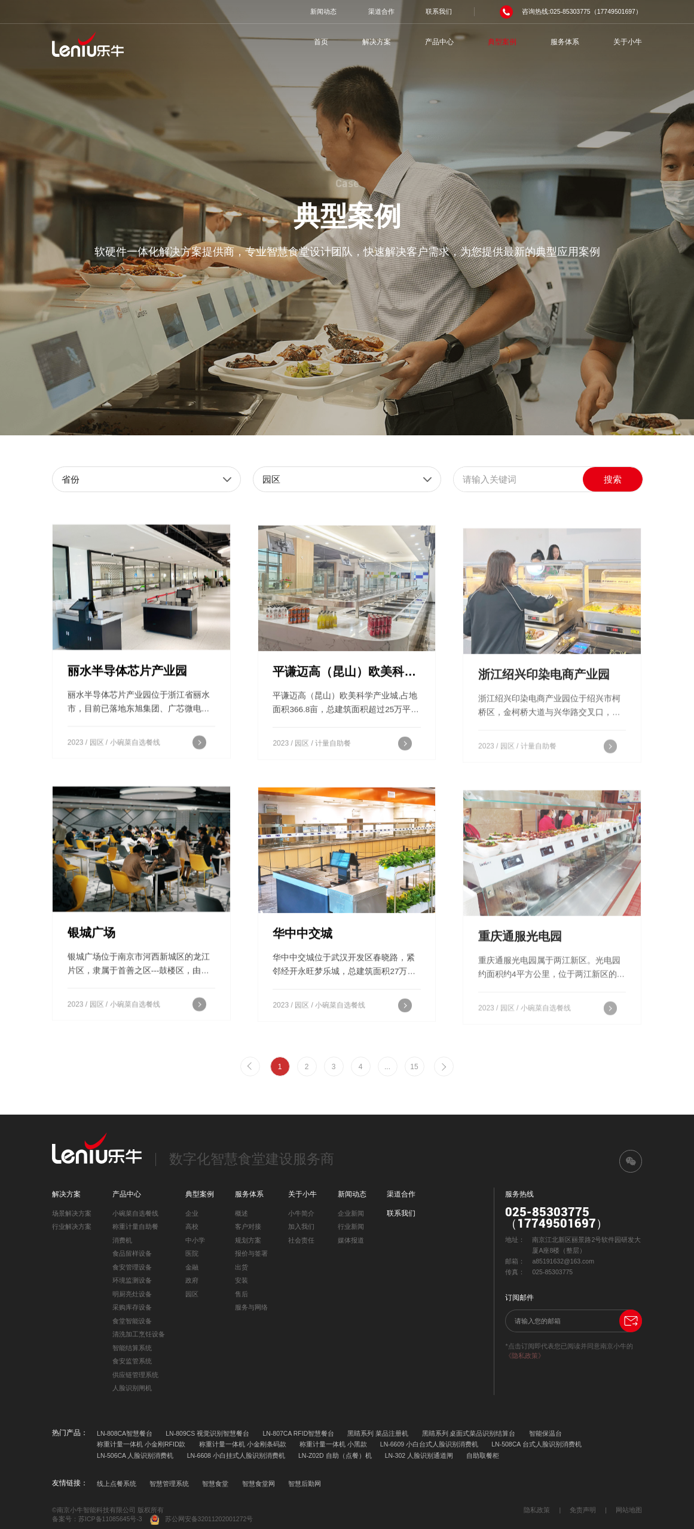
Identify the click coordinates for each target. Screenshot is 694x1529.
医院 (191, 1253)
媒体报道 (351, 1240)
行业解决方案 (71, 1226)
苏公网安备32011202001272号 (201, 1520)
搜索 (613, 479)
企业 (191, 1213)
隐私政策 (537, 1509)
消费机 (122, 1240)
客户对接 (248, 1226)
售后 (241, 1294)
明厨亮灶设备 (132, 1294)
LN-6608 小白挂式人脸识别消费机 (236, 1455)
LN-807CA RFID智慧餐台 (298, 1433)
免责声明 (583, 1509)
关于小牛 (627, 42)
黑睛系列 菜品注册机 (377, 1433)
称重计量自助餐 (135, 1226)
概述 (241, 1213)
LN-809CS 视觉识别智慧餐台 (207, 1433)
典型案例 (502, 42)
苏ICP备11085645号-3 (110, 1518)
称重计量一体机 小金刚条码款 (242, 1444)
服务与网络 (251, 1307)
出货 (241, 1267)
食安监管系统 (132, 1361)
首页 (321, 42)
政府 (191, 1280)
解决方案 (376, 42)
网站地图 (629, 1509)
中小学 (195, 1240)
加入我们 (301, 1226)
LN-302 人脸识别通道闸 (419, 1455)
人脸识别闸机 (132, 1387)
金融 (191, 1267)
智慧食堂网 (258, 1483)
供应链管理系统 (135, 1374)
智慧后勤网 (304, 1483)
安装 (241, 1280)
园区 (191, 1294)
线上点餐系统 (116, 1483)
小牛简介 (301, 1213)
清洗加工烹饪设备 (138, 1334)
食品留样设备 (132, 1253)
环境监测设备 (132, 1280)
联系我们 (439, 11)
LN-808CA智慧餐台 (124, 1433)
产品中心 (439, 42)
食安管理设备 (132, 1267)
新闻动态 (323, 11)
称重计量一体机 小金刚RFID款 (141, 1444)
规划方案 (248, 1240)
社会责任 (301, 1240)
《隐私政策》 (525, 1355)
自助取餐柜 (482, 1455)
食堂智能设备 (132, 1320)
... (387, 1067)
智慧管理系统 (169, 1483)
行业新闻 (351, 1226)
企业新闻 (351, 1213)
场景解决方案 (71, 1213)
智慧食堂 (215, 1483)
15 (414, 1067)
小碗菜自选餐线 (135, 1213)
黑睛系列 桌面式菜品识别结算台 (469, 1433)
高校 (191, 1226)
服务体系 (565, 42)
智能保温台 (545, 1433)
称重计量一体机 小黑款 (333, 1444)
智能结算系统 (132, 1347)
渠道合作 (381, 11)
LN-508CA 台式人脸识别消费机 (536, 1444)
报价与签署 (251, 1253)
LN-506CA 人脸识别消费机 (135, 1455)
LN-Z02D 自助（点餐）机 (335, 1455)
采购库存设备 (132, 1307)
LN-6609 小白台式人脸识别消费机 (429, 1444)
